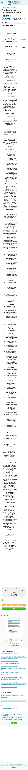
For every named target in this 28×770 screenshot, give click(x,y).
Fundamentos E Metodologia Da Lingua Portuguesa (13, 700)
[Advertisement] (14, 572)
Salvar (13, 609)
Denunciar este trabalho (14, 645)
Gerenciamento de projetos (7, 705)
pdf (11, 594)
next (21, 640)
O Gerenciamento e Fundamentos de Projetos (10, 679)
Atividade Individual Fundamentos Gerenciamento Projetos (13, 684)
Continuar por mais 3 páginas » (14, 588)
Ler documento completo (13, 605)
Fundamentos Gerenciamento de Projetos (9, 653)
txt (12, 593)
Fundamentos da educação (8, 703)
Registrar (14, 723)
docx (11, 595)
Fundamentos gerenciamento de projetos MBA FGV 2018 (12, 656)
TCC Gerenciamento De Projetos (9, 708)
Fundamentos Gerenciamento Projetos (9, 687)
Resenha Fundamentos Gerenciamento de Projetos (11, 677)
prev (6, 640)
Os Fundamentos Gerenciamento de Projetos (10, 663)
